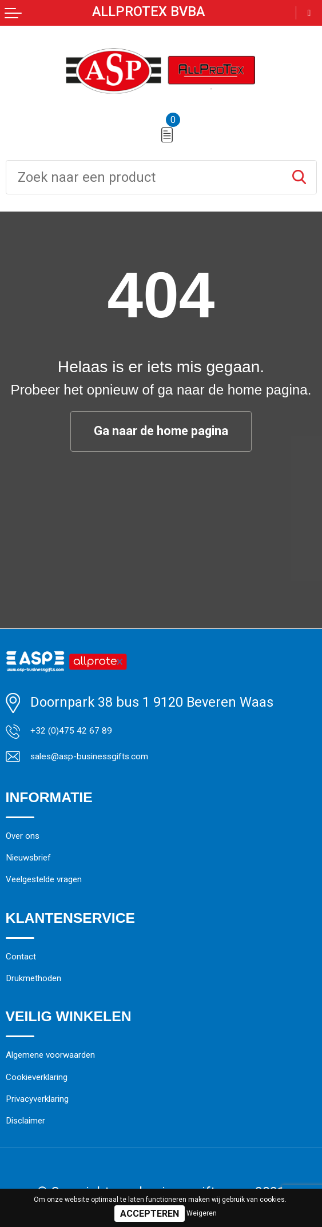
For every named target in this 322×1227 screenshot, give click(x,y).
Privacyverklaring (58, 1164)
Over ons (32, 853)
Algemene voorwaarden (77, 1106)
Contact (29, 994)
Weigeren (201, 1213)
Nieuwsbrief (42, 881)
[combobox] (144, 177)
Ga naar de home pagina (161, 432)
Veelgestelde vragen (66, 910)
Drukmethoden (51, 1023)
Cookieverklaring (56, 1136)
